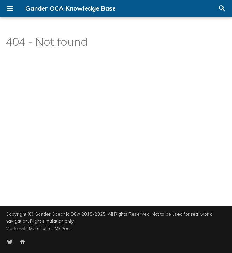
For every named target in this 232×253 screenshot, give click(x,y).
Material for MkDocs (50, 228)
